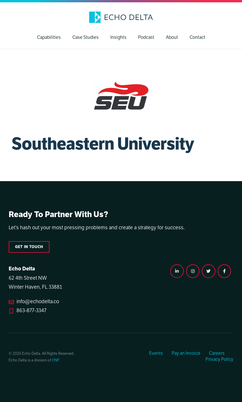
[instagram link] (177, 271)
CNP (55, 360)
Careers (217, 353)
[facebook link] (224, 271)
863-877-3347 (31, 310)
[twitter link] (208, 271)
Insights (118, 37)
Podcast (146, 37)
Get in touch (29, 246)
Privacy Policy (219, 359)
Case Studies (85, 37)
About (172, 37)
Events (156, 353)
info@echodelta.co (37, 301)
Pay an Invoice (186, 353)
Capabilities (49, 37)
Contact (197, 37)
